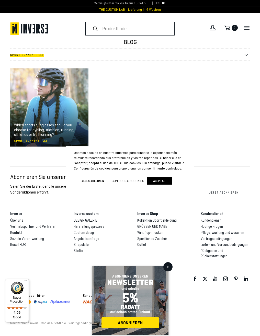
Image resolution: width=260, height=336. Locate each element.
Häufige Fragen (212, 226)
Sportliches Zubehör (152, 239)
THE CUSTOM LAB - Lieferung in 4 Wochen (130, 9)
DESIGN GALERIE (85, 220)
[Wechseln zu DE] (163, 3)
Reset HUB (18, 245)
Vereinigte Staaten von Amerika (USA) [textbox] (118, 3)
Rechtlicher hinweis (24, 323)
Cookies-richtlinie (53, 323)
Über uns (16, 220)
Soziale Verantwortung (27, 239)
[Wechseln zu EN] (158, 3)
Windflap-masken (150, 233)
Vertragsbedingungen (216, 239)
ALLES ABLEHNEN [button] (93, 181)
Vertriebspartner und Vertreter (33, 226)
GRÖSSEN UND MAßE (152, 226)
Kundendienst (211, 220)
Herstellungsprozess (89, 226)
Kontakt (16, 233)
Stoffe (78, 251)
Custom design (85, 233)
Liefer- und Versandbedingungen (224, 245)
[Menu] (26, 282)
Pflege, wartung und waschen (222, 233)
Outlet (141, 245)
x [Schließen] (167, 267)
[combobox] (118, 3)
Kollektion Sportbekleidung (157, 220)
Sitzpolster (82, 245)
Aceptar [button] (159, 181)
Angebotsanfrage (86, 239)
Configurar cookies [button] (128, 181)
